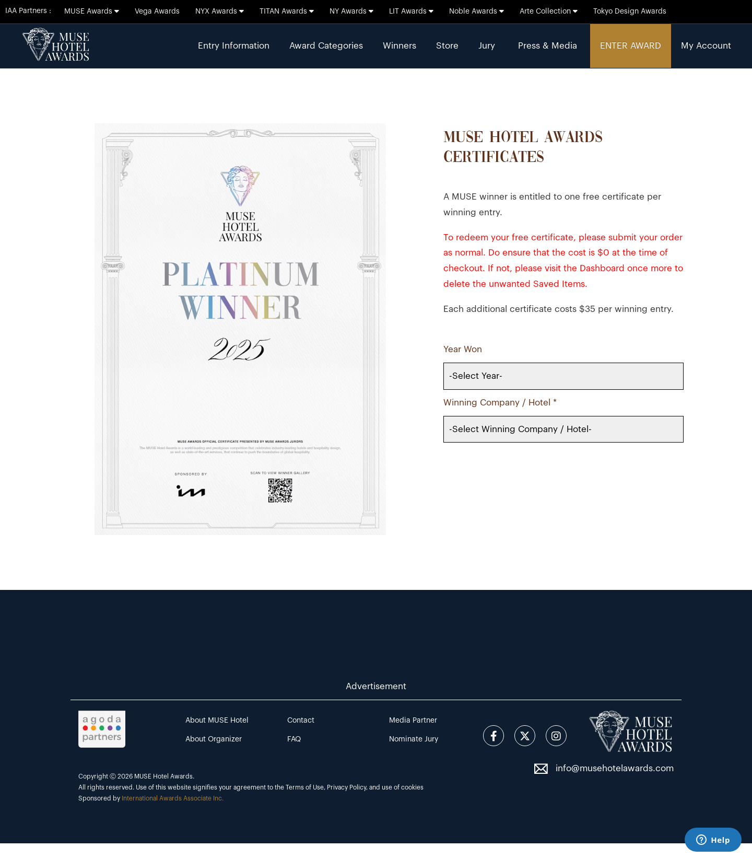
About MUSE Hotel (217, 720)
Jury (486, 45)
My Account (706, 45)
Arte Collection (549, 11)
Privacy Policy (346, 787)
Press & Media (547, 45)
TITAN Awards (287, 11)
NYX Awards (219, 11)
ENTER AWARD (630, 45)
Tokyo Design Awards (629, 11)
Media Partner (413, 720)
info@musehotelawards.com (615, 768)
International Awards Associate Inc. (173, 798)
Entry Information (233, 45)
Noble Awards (476, 11)
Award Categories (326, 45)
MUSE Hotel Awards (163, 776)
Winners (399, 45)
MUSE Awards (91, 11)
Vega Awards (157, 11)
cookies (412, 787)
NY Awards (351, 11)
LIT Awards (411, 11)
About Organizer (213, 739)
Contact (300, 720)
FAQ (294, 739)
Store (447, 45)
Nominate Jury (413, 739)
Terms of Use (305, 787)
